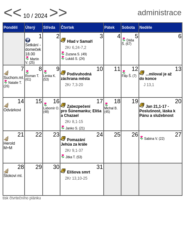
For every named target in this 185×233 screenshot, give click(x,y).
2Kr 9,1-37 (74, 150)
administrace (159, 12)
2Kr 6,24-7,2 (75, 47)
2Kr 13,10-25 (76, 178)
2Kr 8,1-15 (74, 121)
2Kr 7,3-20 (74, 85)
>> (58, 12)
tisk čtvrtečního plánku (22, 198)
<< (13, 12)
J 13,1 (149, 85)
